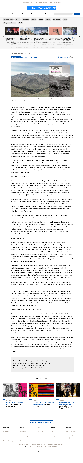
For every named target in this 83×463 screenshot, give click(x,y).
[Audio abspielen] (16, 57)
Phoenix (39, 446)
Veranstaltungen (55, 435)
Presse (68, 433)
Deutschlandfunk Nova (54, 2)
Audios (22, 433)
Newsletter (54, 433)
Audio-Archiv (43, 13)
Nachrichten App (25, 439)
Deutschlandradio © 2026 (41, 452)
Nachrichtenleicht (8, 437)
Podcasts (33, 13)
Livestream (23, 431)
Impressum (61, 444)
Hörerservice (39, 431)
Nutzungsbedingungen (50, 444)
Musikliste (54, 437)
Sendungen (15, 13)
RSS (52, 439)
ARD (31, 446)
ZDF (34, 446)
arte (44, 446)
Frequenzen (23, 441)
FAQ (52, 431)
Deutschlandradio (27, 2)
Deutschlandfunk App (26, 437)
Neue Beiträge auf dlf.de (9, 439)
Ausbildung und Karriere (73, 435)
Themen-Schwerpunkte (9, 441)
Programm (25, 13)
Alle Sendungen (7, 433)
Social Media (39, 433)
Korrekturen (69, 439)
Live (77, 14)
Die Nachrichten (7, 435)
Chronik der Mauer (52, 446)
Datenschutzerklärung (36, 444)
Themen (6, 13)
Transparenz (69, 437)
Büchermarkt (12, 19)
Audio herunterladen (31, 57)
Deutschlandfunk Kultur (40, 2)
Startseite (5, 19)
